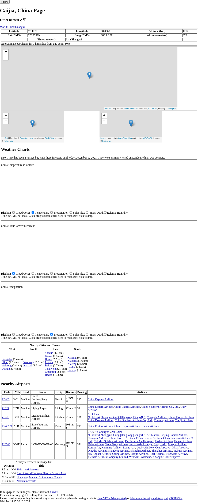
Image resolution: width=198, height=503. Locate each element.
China (11, 26)
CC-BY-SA (152, 108)
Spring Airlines (120, 453)
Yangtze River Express (167, 456)
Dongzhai (7, 359)
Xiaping (72, 357)
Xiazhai (27, 365)
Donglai (6, 368)
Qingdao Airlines (97, 450)
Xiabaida (73, 360)
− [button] (6, 57)
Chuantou (50, 371)
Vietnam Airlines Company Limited (108, 456)
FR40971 (7, 426)
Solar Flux (79, 212)
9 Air (90, 431)
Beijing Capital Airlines (174, 434)
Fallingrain (172, 108)
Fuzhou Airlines (164, 441)
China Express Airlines (100, 399)
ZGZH (5, 417)
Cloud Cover (23, 212)
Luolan (49, 362)
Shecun (49, 352)
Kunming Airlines (164, 420)
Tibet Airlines (157, 453)
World (3, 26)
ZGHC (6, 399)
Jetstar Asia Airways (140, 444)
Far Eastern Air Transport (139, 441)
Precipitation (61, 212)
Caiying (72, 370)
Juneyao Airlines (177, 444)
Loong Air (129, 447)
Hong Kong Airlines (116, 444)
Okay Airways (180, 447)
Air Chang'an (102, 431)
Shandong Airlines (118, 450)
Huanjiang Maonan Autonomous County (39, 477)
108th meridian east (28, 469)
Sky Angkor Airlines (99, 453)
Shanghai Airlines (140, 450)
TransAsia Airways (176, 453)
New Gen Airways (159, 447)
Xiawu (48, 356)
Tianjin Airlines (184, 420)
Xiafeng (72, 363)
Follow (4, 2)
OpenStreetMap (130, 108)
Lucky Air (142, 447)
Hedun (48, 374)
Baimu (48, 365)
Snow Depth (97, 212)
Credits (54, 491)
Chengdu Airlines (157, 417)
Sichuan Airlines (182, 450)
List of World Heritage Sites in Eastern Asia (41, 473)
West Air (134, 456)
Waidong (7, 365)
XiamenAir (147, 456)
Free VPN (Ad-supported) (112, 498)
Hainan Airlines (150, 426)
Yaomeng (28, 362)
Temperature (42, 212)
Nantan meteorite (26, 480)
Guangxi (20, 26)
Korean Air (94, 447)
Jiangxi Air (160, 444)
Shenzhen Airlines (162, 450)
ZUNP (5, 408)
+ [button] (6, 52)
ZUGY (6, 444)
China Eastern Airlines (100, 406)
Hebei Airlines (96, 444)
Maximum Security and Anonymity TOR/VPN (156, 498)
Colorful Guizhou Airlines (109, 441)
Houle (48, 359)
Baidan (71, 367)
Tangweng (50, 368)
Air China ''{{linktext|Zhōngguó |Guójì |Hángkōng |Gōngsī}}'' (116, 416)
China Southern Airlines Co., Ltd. (160, 406)
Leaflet (108, 108)
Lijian (5, 362)
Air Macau (153, 434)
